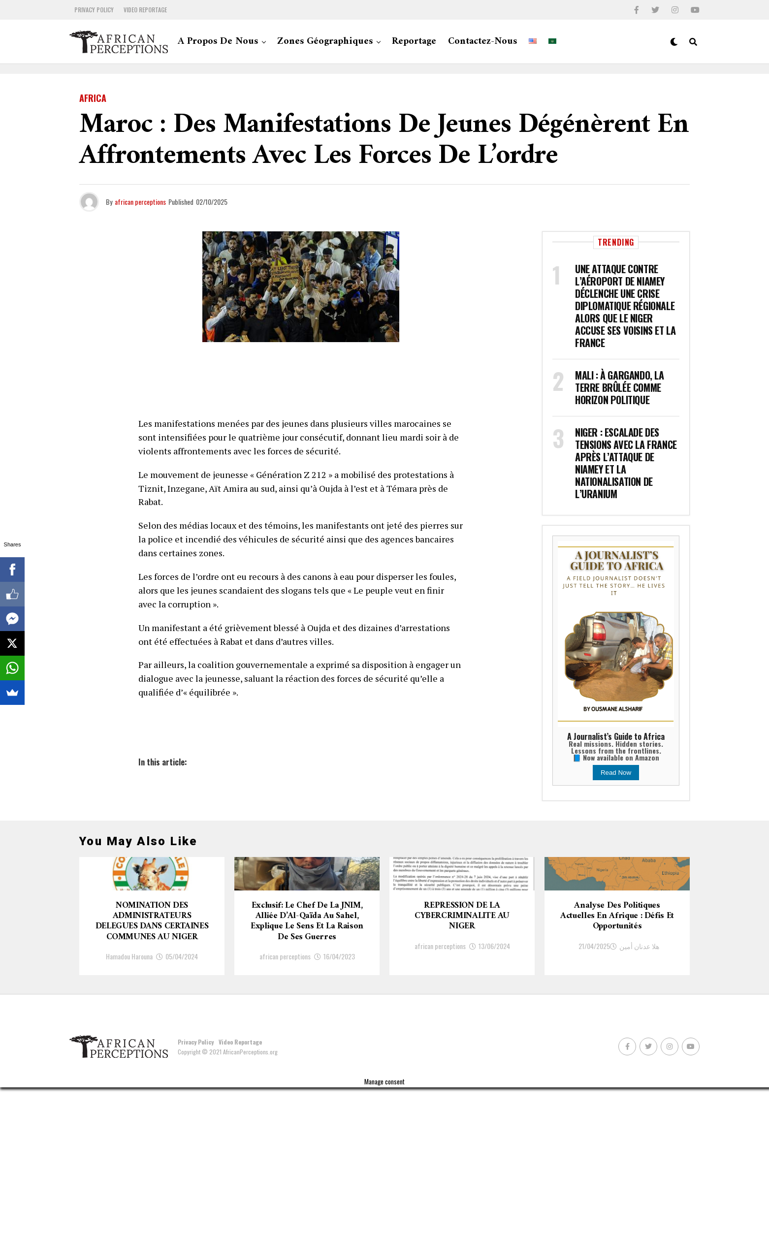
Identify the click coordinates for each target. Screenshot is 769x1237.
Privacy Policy (94, 9)
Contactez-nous (482, 41)
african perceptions (140, 201)
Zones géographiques (325, 41)
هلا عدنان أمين (639, 1066)
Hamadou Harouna (129, 1106)
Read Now (616, 772)
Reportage (414, 41)
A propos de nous (218, 41)
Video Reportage (145, 9)
